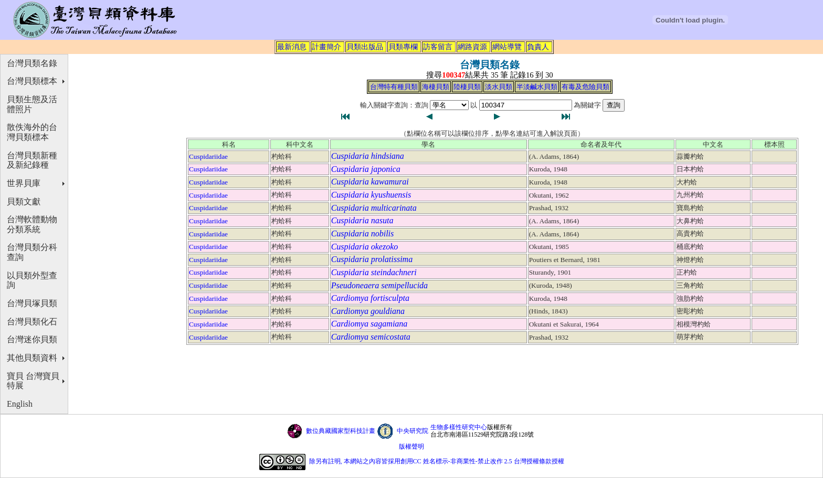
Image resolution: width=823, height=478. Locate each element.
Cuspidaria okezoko (364, 246)
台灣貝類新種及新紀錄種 (32, 160)
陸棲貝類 (467, 87)
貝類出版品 (364, 46)
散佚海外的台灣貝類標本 (32, 132)
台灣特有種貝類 (394, 87)
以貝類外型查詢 (32, 280)
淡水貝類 (498, 87)
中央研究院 (412, 430)
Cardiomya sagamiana (369, 323)
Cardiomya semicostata (370, 336)
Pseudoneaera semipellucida (379, 285)
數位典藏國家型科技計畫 (340, 430)
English (20, 403)
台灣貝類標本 (32, 81)
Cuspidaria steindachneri (374, 272)
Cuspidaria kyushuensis (371, 194)
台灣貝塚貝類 (32, 303)
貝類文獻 (23, 201)
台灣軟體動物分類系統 (32, 224)
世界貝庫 (23, 183)
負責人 (538, 46)
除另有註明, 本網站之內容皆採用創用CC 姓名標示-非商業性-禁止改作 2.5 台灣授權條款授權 (436, 461)
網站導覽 (507, 46)
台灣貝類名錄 (32, 63)
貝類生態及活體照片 (32, 104)
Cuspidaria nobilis (362, 233)
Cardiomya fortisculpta (370, 298)
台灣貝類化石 (32, 321)
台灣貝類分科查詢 (32, 252)
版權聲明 (411, 446)
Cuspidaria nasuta (362, 220)
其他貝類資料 (32, 357)
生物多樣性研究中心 (458, 427)
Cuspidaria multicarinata (374, 207)
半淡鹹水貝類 (536, 87)
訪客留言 (437, 46)
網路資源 (472, 46)
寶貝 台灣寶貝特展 (33, 381)
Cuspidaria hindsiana (367, 155)
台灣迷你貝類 (32, 339)
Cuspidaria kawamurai (370, 181)
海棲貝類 (435, 87)
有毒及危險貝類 (585, 87)
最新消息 (292, 46)
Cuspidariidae (208, 156)
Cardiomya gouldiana (368, 311)
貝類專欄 (403, 46)
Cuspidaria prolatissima (372, 259)
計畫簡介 (326, 46)
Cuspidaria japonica (365, 169)
